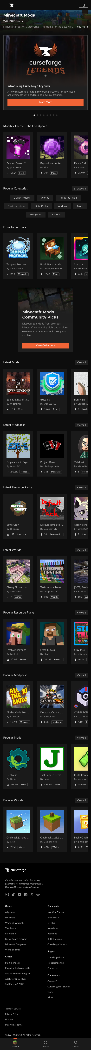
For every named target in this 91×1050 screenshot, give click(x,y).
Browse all (80, 188)
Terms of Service (13, 1009)
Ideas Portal (53, 918)
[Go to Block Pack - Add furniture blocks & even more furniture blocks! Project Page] (52, 256)
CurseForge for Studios (58, 987)
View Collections (45, 345)
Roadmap (52, 934)
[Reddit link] (38, 894)
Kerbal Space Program (16, 939)
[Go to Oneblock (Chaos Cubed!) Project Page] (18, 829)
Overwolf (52, 981)
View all (81, 362)
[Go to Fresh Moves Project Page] (52, 641)
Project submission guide (17, 968)
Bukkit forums (54, 939)
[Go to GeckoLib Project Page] (18, 766)
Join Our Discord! (56, 912)
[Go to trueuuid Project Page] (52, 391)
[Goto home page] (11, 5)
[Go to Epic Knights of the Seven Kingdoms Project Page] (18, 391)
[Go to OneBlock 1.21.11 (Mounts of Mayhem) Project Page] (52, 829)
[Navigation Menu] (4, 5)
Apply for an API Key (15, 979)
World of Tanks (12, 950)
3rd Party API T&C (14, 984)
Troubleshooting (55, 963)
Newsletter (52, 928)
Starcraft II (10, 934)
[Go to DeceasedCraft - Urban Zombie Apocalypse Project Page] (52, 704)
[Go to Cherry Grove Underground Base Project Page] (18, 579)
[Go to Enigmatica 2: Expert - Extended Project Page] (18, 454)
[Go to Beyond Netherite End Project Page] (52, 155)
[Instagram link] (7, 894)
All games (10, 912)
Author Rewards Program (18, 974)
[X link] (32, 894)
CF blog (51, 923)
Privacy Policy (11, 1014)
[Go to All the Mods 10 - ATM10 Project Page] (18, 704)
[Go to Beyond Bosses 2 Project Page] (18, 155)
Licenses (9, 1020)
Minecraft (10, 918)
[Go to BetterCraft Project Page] (18, 516)
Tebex (50, 992)
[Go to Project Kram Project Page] (52, 454)
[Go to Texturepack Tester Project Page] (52, 579)
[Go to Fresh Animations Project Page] (18, 641)
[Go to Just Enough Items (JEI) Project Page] (52, 766)
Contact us (52, 968)
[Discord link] (26, 894)
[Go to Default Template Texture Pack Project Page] (52, 516)
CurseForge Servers (57, 944)
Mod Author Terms (14, 1025)
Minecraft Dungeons (15, 944)
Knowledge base (55, 957)
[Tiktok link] (13, 894)
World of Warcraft (14, 923)
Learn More (45, 102)
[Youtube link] (19, 894)
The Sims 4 (10, 928)
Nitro (50, 997)
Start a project (12, 963)
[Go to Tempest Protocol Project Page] (18, 256)
